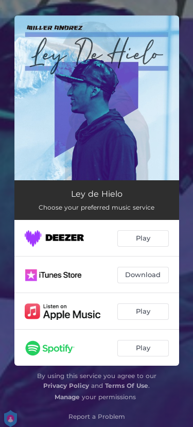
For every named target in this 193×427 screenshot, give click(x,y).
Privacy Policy (66, 385)
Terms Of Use (126, 385)
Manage (67, 397)
